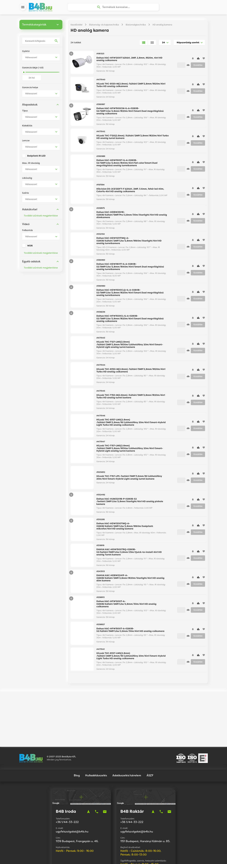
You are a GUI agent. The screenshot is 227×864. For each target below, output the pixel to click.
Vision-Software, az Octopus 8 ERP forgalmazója (124, 857)
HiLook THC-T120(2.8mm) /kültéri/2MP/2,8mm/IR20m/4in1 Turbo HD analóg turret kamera (132, 139)
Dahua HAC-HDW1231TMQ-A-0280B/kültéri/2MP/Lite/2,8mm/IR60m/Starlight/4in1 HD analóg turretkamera (129, 242)
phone (97, 777)
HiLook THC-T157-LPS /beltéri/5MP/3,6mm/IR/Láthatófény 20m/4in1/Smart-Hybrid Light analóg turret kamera (129, 479)
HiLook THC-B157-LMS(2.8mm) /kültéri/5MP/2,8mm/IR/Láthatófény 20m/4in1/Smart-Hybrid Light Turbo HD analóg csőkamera (131, 424)
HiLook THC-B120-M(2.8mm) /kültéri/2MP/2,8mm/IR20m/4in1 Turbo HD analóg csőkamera (130, 87)
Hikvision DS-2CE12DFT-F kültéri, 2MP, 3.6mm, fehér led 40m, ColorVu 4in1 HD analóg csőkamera (130, 192)
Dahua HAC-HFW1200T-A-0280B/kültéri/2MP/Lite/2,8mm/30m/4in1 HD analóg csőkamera (126, 606)
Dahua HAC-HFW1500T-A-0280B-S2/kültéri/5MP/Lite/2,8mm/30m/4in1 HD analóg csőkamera (130, 632)
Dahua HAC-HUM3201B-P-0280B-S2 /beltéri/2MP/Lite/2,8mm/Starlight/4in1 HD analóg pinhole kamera (129, 503)
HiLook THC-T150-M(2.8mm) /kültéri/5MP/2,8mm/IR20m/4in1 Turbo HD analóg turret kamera (130, 398)
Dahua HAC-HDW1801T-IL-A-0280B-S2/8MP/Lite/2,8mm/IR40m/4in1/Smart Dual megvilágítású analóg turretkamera (130, 268)
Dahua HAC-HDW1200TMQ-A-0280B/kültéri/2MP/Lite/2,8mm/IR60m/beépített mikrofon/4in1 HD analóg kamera (124, 528)
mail (105, 777)
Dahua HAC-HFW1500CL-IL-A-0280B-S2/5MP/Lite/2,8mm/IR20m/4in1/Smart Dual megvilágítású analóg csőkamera (130, 320)
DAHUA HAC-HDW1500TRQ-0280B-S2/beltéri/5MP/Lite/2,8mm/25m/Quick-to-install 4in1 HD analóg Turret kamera (129, 554)
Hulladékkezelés (96, 740)
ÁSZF (150, 740)
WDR (30, 247)
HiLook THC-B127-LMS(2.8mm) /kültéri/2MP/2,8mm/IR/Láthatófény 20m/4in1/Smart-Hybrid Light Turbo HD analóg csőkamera (131, 658)
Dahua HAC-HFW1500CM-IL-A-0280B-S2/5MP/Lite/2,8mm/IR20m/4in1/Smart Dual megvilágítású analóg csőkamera (130, 113)
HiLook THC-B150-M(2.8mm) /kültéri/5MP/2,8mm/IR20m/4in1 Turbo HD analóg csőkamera (130, 372)
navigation (88, 777)
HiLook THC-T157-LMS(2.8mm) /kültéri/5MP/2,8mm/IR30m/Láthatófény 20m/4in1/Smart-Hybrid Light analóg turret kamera (129, 450)
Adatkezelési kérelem (126, 740)
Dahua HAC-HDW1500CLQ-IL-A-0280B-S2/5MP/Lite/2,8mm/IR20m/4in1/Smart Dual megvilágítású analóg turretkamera (130, 294)
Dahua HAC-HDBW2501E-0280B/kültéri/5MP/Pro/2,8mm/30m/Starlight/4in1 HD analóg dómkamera (131, 216)
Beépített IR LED (36, 157)
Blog (77, 740)
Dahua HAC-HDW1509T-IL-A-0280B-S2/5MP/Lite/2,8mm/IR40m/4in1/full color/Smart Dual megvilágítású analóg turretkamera (126, 165)
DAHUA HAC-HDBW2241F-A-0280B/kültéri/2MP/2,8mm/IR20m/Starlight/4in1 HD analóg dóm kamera (130, 580)
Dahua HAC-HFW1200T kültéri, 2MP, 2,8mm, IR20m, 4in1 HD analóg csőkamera (129, 61)
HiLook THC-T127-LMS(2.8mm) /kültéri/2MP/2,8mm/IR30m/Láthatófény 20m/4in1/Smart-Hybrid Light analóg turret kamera (129, 346)
